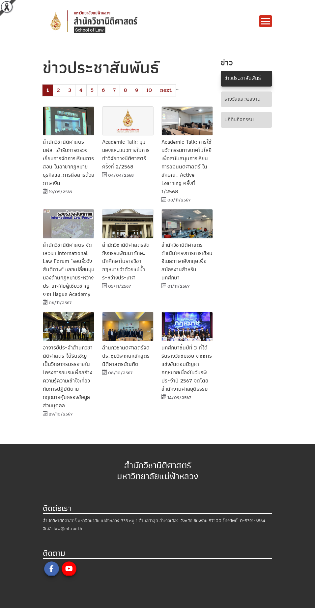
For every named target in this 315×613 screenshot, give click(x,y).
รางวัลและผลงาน (243, 99)
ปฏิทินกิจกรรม (240, 120)
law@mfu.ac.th (68, 533)
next (166, 90)
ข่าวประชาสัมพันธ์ (243, 78)
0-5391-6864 (252, 526)
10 (149, 90)
